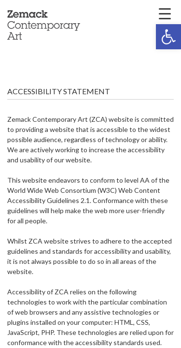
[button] (168, 36)
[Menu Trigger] (164, 13)
